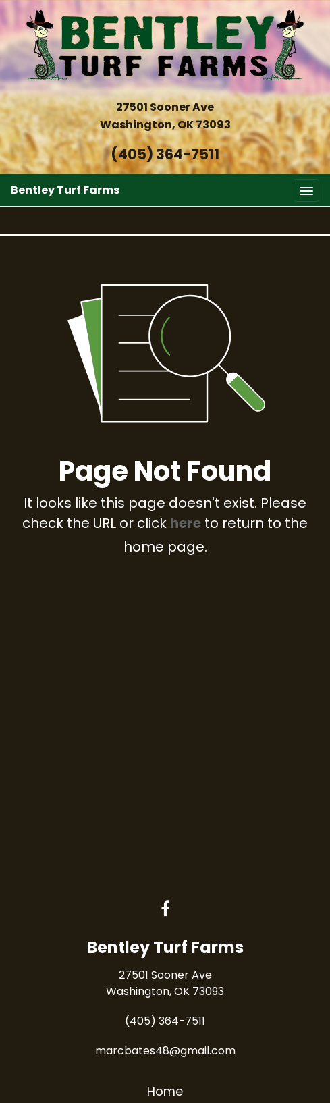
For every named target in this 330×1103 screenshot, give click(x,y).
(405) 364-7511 (165, 154)
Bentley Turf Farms (65, 190)
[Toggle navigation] (306, 190)
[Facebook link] (165, 910)
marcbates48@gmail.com (165, 1050)
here (185, 523)
